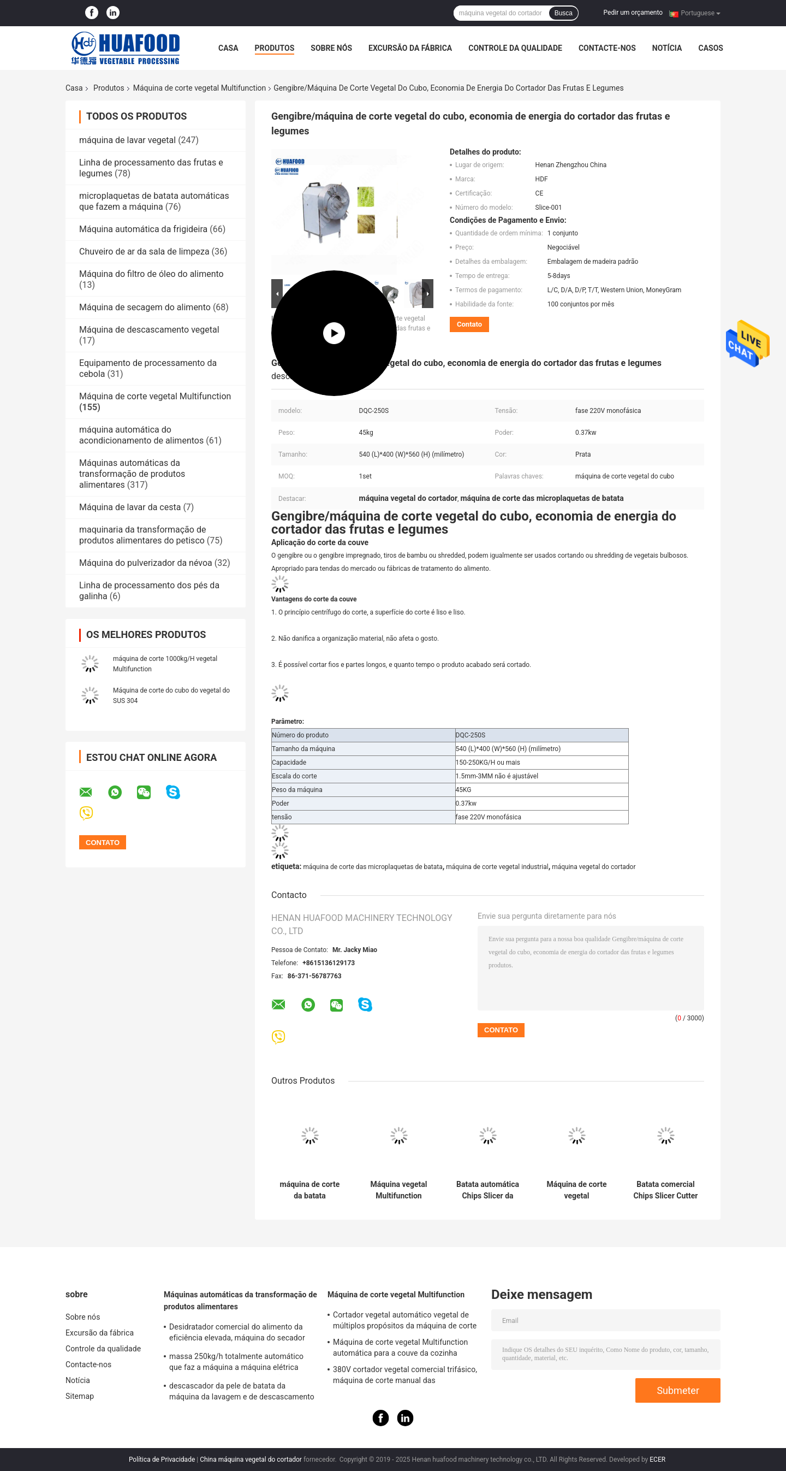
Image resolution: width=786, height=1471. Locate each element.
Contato (469, 324)
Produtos (275, 48)
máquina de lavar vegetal (127, 140)
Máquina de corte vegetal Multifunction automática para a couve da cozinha (400, 1347)
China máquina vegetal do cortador (251, 1459)
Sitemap (80, 1396)
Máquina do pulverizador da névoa (145, 563)
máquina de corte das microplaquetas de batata (372, 867)
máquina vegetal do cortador (593, 867)
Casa (228, 48)
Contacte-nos (607, 48)
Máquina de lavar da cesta (130, 507)
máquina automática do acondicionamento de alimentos (141, 435)
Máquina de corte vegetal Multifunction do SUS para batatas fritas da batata (577, 1190)
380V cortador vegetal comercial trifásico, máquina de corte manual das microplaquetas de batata (405, 1376)
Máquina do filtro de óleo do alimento (151, 274)
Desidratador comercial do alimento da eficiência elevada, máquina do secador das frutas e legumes (237, 1333)
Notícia (667, 48)
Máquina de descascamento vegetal (149, 329)
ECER (657, 1459)
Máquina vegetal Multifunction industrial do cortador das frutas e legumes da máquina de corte (399, 1190)
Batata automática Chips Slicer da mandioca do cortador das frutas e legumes (488, 1190)
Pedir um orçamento (633, 12)
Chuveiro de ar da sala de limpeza (144, 251)
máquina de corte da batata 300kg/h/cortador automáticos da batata (309, 1190)
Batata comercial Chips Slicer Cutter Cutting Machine (666, 1190)
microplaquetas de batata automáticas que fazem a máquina (154, 201)
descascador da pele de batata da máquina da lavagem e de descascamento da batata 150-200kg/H (241, 1392)
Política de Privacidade (162, 1459)
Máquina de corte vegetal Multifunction (199, 88)
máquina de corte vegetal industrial (497, 867)
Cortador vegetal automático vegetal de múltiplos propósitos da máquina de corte (405, 1320)
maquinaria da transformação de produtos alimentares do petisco (142, 535)
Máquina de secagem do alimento (145, 307)
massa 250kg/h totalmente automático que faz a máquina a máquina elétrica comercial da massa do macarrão (236, 1363)
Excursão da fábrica (410, 48)
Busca (564, 13)
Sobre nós (331, 48)
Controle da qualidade (515, 48)
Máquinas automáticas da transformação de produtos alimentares (132, 474)
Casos (710, 48)
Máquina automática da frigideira (143, 229)
